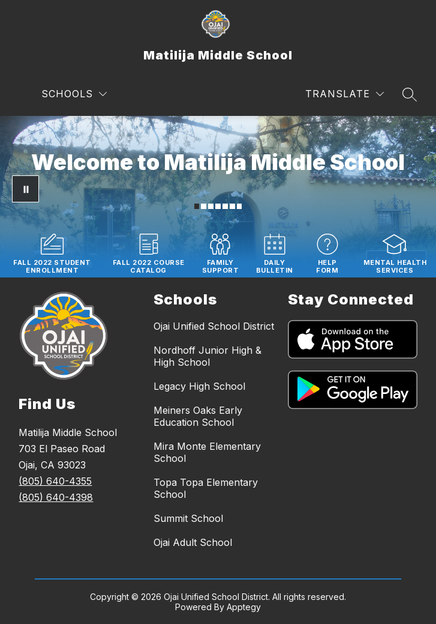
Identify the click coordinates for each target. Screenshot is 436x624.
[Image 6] (232, 206)
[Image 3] (211, 206)
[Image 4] (218, 206)
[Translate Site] (344, 93)
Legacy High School (199, 386)
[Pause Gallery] (25, 188)
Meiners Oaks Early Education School (198, 416)
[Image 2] (203, 206)
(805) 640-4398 (56, 497)
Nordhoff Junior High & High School (207, 356)
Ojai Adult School (193, 542)
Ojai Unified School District (214, 326)
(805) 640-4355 (55, 481)
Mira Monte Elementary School (207, 452)
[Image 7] (239, 206)
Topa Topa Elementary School (206, 488)
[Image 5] (225, 206)
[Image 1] (197, 206)
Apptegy (244, 607)
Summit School (188, 518)
